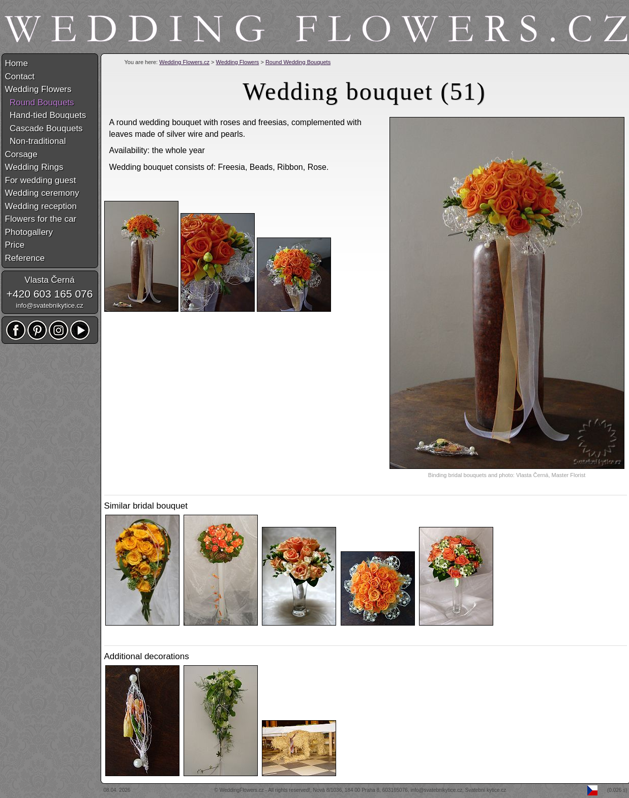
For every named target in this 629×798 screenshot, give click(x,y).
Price (15, 245)
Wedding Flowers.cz (184, 62)
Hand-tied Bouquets (45, 115)
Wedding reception (41, 206)
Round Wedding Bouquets (298, 62)
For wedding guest (40, 180)
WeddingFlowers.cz (242, 790)
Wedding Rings (34, 167)
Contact (20, 76)
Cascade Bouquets (44, 128)
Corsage (21, 154)
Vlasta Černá (49, 280)
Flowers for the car (41, 219)
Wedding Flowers (237, 62)
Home (16, 63)
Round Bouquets (39, 102)
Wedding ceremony (42, 193)
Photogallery (29, 232)
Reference (25, 258)
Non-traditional (35, 141)
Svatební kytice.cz (485, 790)
